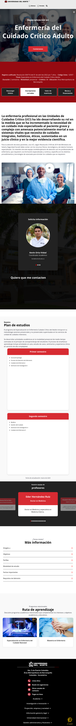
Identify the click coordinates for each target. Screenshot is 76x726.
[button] (47, 6)
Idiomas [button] (32, 6)
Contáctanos (38, 49)
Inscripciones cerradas (30, 92)
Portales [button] (40, 6)
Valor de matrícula (48, 92)
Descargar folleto (10, 92)
